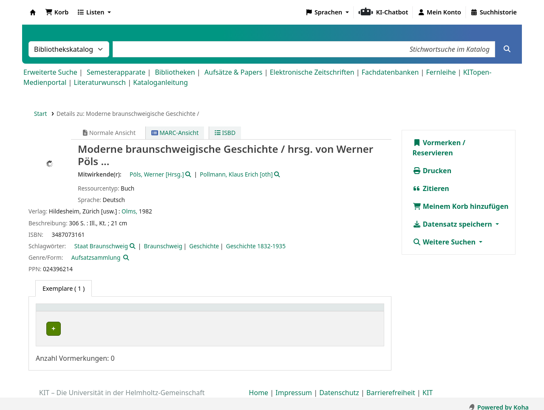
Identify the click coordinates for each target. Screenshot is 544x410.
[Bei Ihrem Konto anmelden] (439, 12)
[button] (57, 12)
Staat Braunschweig (101, 246)
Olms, (129, 211)
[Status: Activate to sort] (357, 312)
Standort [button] (173, 312)
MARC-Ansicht (175, 133)
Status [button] (344, 312)
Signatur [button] (279, 312)
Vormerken (437, 142)
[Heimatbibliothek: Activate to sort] (96, 312)
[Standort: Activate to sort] (209, 312)
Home (259, 385)
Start (40, 114)
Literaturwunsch (100, 82)
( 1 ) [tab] (63, 288)
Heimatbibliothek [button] (66, 312)
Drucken (432, 170)
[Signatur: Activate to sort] (296, 312)
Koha (33, 12)
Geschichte (204, 246)
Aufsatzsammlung (95, 257)
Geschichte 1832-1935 (256, 246)
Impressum (293, 385)
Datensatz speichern (453, 224)
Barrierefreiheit (390, 385)
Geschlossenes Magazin (192, 329)
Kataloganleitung (160, 82)
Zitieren (431, 188)
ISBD (225, 133)
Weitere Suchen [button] (445, 242)
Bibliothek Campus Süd (76, 329)
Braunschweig (163, 246)
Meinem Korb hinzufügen (461, 206)
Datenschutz (339, 385)
